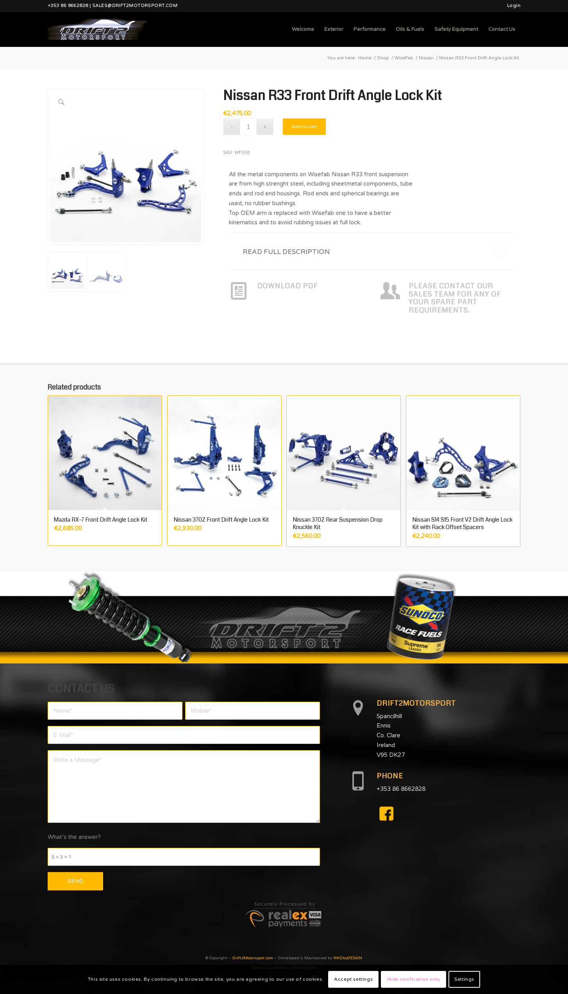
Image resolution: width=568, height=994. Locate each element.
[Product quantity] (248, 126)
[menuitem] (511, 6)
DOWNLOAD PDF (287, 286)
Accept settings (353, 979)
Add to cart (304, 126)
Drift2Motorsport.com (252, 958)
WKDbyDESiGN (347, 958)
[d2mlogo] (97, 29)
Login (513, 5)
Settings (464, 979)
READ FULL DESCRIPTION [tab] (375, 251)
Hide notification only (413, 979)
